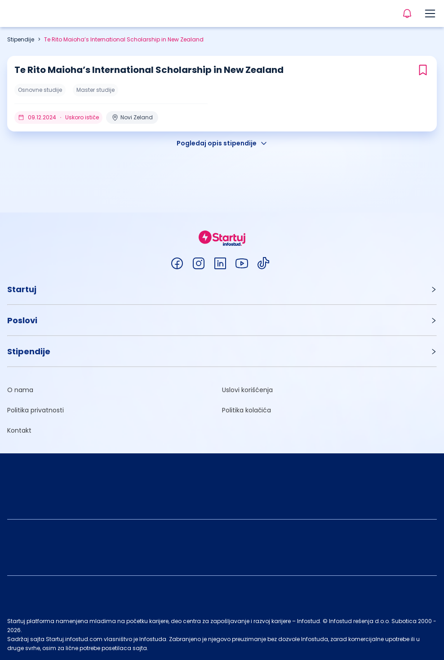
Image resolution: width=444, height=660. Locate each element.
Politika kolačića (246, 410)
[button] (222, 289)
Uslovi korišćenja (247, 389)
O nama (20, 389)
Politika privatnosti (35, 410)
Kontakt (19, 430)
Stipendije (20, 39)
